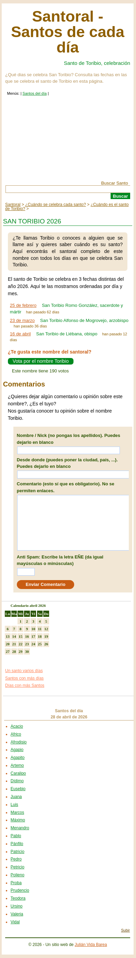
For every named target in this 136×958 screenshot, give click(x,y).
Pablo (16, 835)
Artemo (17, 765)
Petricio (17, 867)
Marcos (17, 812)
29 (20, 651)
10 (33, 629)
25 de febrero (23, 305)
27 (8, 651)
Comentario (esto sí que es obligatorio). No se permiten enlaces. (65, 487)
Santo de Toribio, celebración (97, 63)
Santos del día (35, 93)
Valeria (17, 914)
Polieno (17, 875)
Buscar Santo (114, 183)
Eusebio (18, 788)
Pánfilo (17, 843)
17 (33, 636)
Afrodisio (19, 742)
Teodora (18, 898)
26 (46, 644)
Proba (16, 882)
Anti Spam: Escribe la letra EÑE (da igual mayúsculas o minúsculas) (60, 560)
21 (14, 644)
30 (27, 651)
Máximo (18, 820)
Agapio (17, 749)
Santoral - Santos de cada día (67, 32)
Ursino (17, 906)
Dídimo (17, 780)
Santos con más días (24, 678)
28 (14, 651)
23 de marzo (22, 320)
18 (40, 636)
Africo (16, 734)
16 (27, 636)
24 (33, 644)
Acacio (17, 726)
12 (46, 629)
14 (14, 636)
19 (46, 636)
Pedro (16, 859)
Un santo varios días (24, 670)
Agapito (18, 757)
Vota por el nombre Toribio (41, 361)
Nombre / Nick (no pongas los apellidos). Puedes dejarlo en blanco (68, 439)
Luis (14, 804)
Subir (125, 930)
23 (27, 644)
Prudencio (20, 890)
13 (8, 636)
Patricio (17, 851)
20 (8, 644)
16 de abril (20, 333)
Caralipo (18, 773)
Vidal (15, 922)
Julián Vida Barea (91, 944)
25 (40, 644)
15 (20, 636)
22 (20, 644)
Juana (16, 796)
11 (40, 629)
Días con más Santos (24, 685)
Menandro (20, 828)
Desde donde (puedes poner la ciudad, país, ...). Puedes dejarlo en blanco (67, 463)
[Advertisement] (68, 143)
